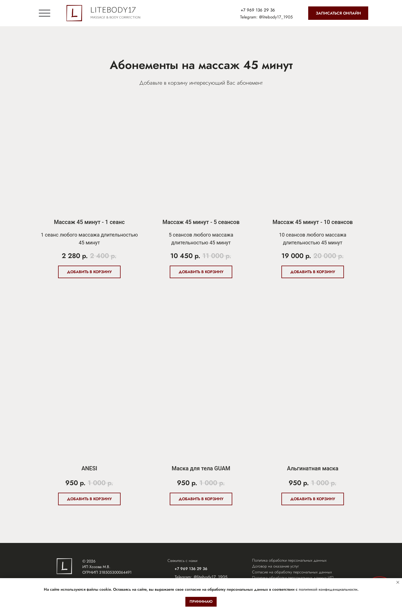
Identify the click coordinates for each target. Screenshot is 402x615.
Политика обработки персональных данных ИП (293, 577)
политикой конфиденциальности (328, 589)
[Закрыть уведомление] (398, 582)
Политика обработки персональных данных (289, 560)
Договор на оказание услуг (275, 566)
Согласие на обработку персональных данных (292, 572)
